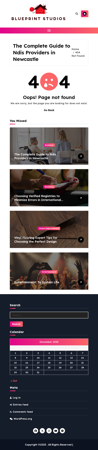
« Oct (14, 380)
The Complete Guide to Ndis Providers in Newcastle (35, 156)
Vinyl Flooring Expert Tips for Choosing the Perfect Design (35, 239)
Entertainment (49, 272)
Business (49, 145)
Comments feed (23, 411)
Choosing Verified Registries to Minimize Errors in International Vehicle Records (37, 200)
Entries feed (20, 404)
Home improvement (49, 228)
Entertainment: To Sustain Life (36, 282)
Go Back (49, 110)
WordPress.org (23, 418)
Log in (17, 397)
